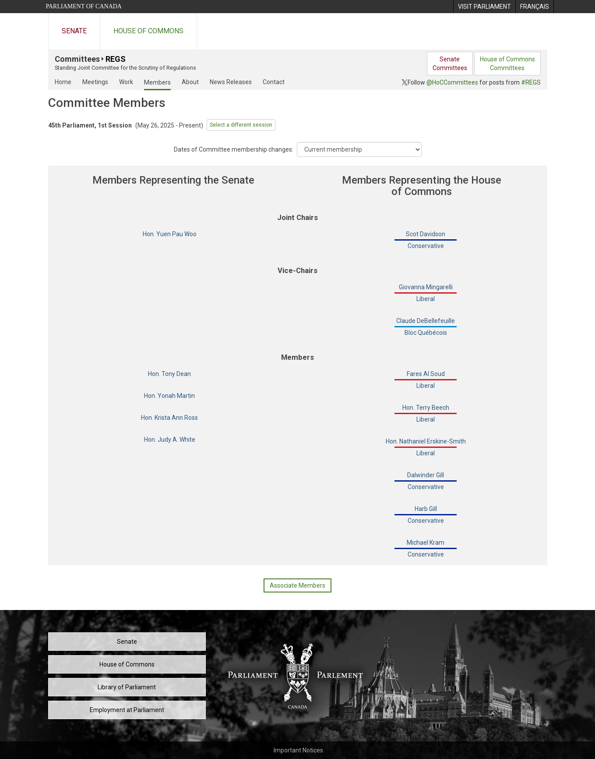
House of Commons (148, 31)
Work (126, 81)
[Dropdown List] (359, 149)
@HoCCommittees (452, 82)
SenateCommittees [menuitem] (450, 63)
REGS (116, 59)
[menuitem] (484, 6)
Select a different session (241, 125)
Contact (274, 81)
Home (63, 81)
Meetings (95, 81)
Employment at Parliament (127, 709)
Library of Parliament (127, 687)
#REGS (531, 82)
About (190, 81)
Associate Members (297, 585)
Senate (74, 31)
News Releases (231, 81)
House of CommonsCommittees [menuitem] (507, 63)
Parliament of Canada (84, 6)
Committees (77, 59)
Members (157, 82)
